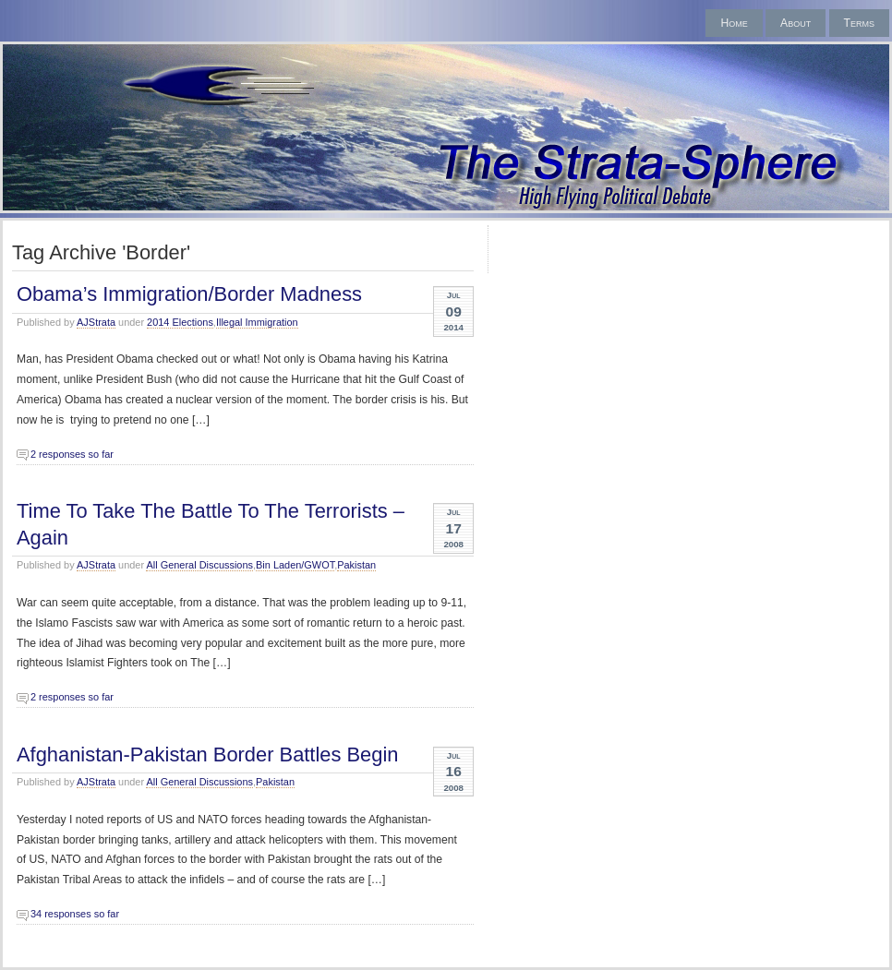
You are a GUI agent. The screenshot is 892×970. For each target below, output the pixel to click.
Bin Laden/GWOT (295, 564)
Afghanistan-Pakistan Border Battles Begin (207, 754)
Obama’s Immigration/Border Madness (189, 293)
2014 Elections (180, 322)
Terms (859, 23)
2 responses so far (72, 454)
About (795, 23)
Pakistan (356, 564)
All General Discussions (199, 564)
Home (733, 23)
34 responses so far (74, 913)
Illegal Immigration (257, 322)
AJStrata (96, 322)
